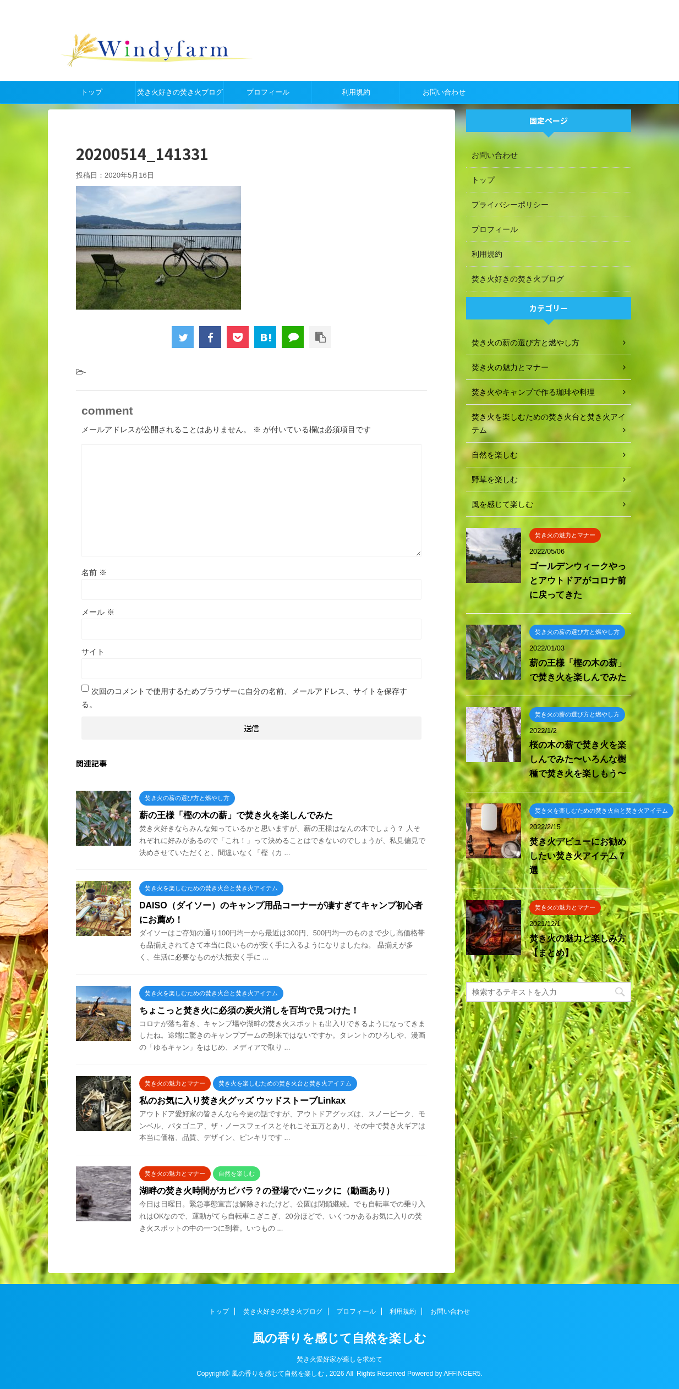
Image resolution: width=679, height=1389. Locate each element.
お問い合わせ (444, 92)
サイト (93, 651)
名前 (94, 572)
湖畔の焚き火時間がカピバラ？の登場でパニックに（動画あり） (267, 1190)
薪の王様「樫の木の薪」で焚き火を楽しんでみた (236, 815)
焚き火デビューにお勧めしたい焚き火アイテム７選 (577, 856)
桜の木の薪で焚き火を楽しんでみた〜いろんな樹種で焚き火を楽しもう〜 (577, 759)
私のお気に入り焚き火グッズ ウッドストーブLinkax (242, 1100)
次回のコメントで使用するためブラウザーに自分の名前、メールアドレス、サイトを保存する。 (244, 698)
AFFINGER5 (461, 1373)
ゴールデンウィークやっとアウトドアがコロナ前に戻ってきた (577, 580)
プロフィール (268, 92)
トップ (91, 92)
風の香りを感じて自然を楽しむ (339, 1338)
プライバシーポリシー (510, 204)
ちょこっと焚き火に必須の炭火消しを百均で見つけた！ (249, 1010)
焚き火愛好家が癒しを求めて (339, 1359)
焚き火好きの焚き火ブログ (180, 92)
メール (97, 612)
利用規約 (356, 92)
